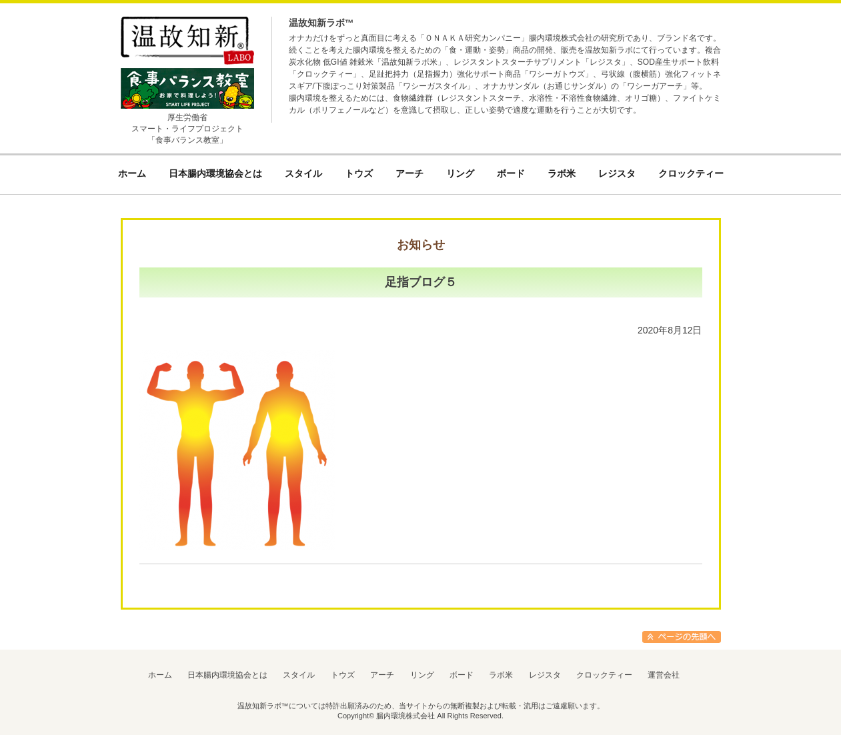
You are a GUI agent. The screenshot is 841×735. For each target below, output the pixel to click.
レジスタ (545, 675)
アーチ (382, 675)
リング (422, 675)
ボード (462, 675)
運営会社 (664, 675)
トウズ (343, 675)
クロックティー (604, 675)
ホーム (160, 675)
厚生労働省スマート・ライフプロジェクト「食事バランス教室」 (187, 129)
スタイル (299, 675)
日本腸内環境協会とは (227, 675)
